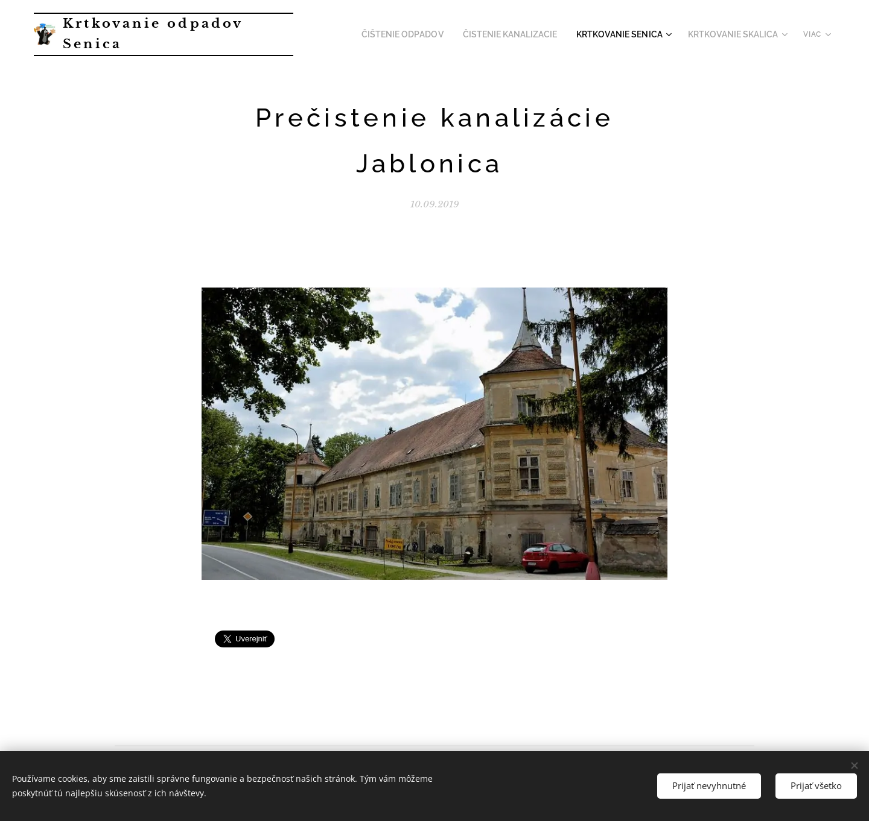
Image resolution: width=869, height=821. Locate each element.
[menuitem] (428, 34)
